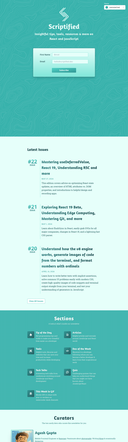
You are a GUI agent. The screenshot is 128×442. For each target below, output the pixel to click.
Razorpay (62, 438)
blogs (101, 438)
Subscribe (64, 70)
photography (86, 438)
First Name (45, 54)
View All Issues (36, 301)
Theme (106, 4)
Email (42, 61)
